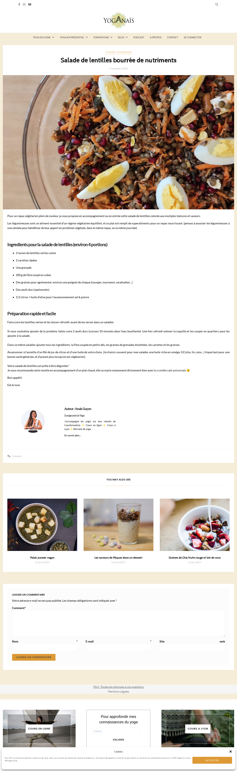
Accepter (212, 760)
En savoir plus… (72, 435)
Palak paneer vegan (42, 557)
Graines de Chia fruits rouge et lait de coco (195, 557)
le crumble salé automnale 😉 (172, 370)
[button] (230, 751)
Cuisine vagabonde (118, 52)
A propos (156, 37)
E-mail (118, 641)
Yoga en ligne (42, 37)
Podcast (138, 37)
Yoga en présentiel (72, 37)
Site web (192, 641)
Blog (121, 37)
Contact (172, 37)
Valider (118, 739)
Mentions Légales (118, 691)
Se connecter (193, 37)
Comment (17, 456)
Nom (45, 641)
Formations (101, 37)
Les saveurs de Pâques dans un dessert (118, 557)
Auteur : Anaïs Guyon (77, 409)
